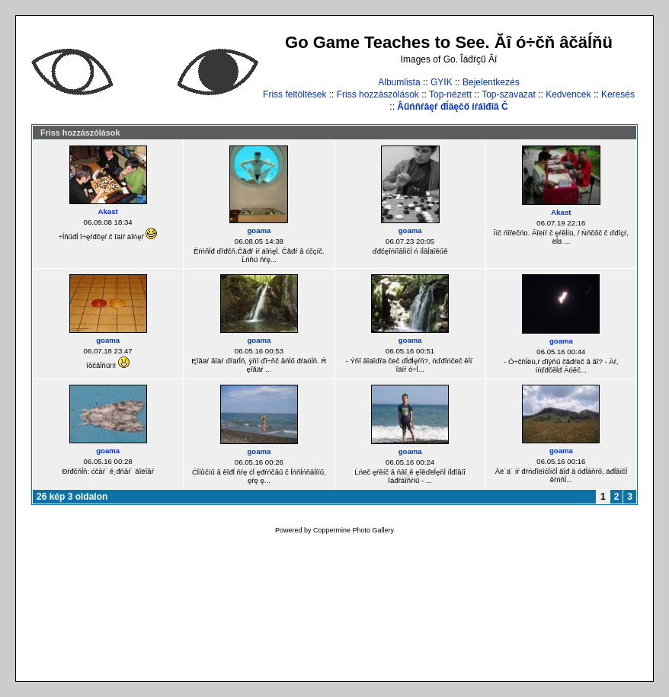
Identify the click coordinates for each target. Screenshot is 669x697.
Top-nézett (450, 94)
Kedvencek (568, 94)
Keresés (618, 94)
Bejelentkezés (491, 82)
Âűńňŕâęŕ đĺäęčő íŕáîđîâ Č (452, 106)
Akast (108, 211)
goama (258, 230)
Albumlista (399, 82)
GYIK (442, 82)
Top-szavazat (509, 94)
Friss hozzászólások (378, 94)
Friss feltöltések (294, 94)
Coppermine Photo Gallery (353, 530)
